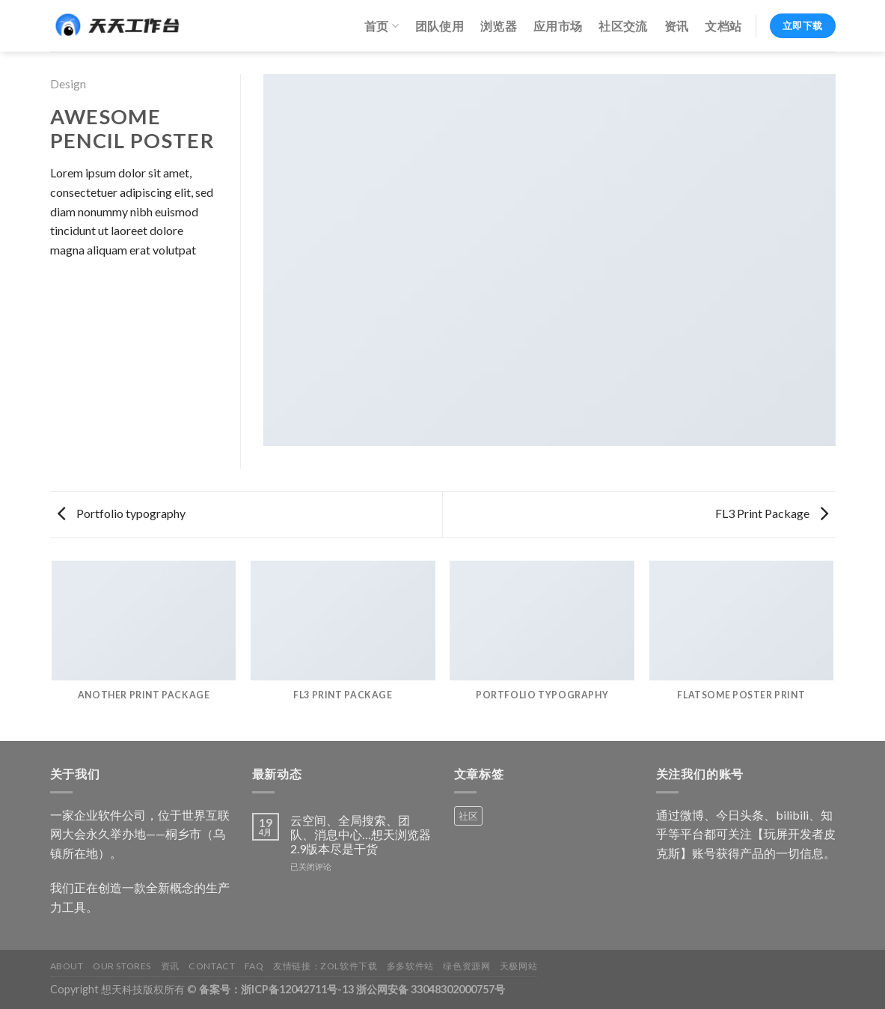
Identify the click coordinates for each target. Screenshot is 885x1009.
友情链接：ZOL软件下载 (325, 966)
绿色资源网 (466, 966)
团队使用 (439, 26)
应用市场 (557, 26)
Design (68, 83)
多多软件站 (410, 966)
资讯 (676, 26)
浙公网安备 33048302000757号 (430, 989)
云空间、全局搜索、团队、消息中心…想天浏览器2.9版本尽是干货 (360, 834)
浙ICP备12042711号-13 (297, 989)
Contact (212, 966)
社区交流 (622, 26)
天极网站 (518, 966)
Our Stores (122, 966)
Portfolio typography (122, 513)
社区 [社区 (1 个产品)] (468, 816)
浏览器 (498, 26)
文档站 (723, 26)
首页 (381, 26)
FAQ (254, 966)
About (67, 966)
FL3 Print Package (771, 513)
